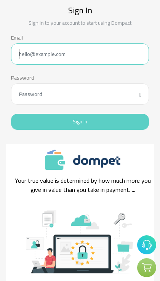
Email (17, 38)
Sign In (80, 121)
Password (22, 78)
